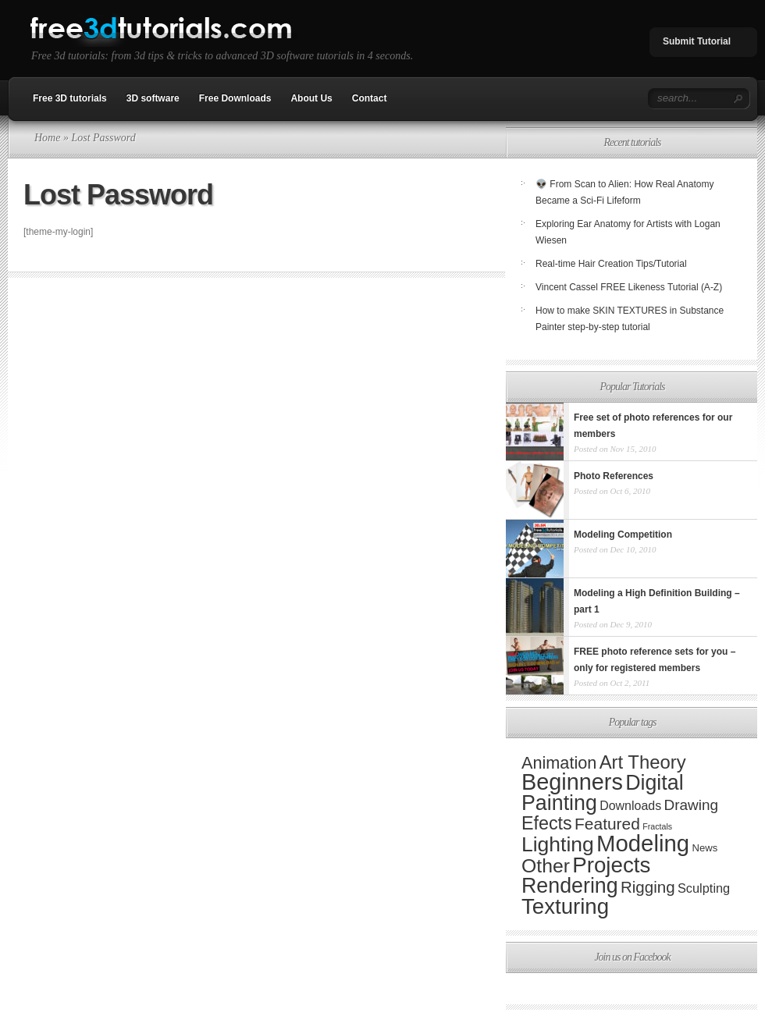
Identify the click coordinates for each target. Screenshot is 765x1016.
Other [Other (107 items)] (545, 865)
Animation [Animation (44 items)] (558, 763)
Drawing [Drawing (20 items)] (691, 805)
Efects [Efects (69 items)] (546, 823)
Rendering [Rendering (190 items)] (569, 885)
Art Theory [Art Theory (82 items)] (643, 762)
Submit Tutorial (697, 41)
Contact (369, 98)
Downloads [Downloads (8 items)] (630, 805)
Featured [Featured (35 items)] (607, 824)
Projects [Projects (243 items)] (611, 865)
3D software (153, 98)
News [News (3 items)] (704, 848)
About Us (311, 98)
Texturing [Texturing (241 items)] (565, 906)
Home (47, 138)
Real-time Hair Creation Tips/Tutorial (611, 263)
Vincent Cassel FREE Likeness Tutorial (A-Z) (629, 287)
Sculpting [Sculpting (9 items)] (704, 888)
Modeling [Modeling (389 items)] (642, 843)
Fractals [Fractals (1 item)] (657, 826)
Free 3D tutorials (70, 98)
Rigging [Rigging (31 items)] (648, 887)
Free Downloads (235, 98)
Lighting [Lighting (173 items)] (557, 844)
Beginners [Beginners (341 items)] (572, 781)
